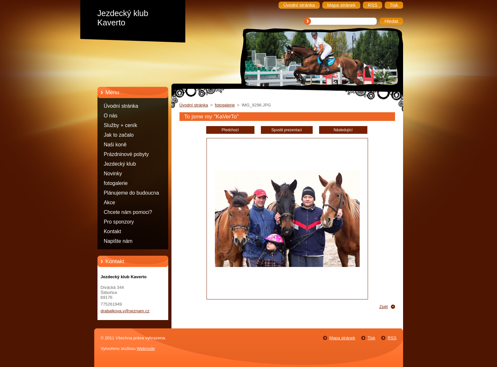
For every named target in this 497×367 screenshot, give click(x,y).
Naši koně (115, 144)
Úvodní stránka (121, 106)
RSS (392, 337)
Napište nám (118, 241)
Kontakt (112, 231)
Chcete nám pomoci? (128, 212)
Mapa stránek (342, 337)
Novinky (113, 173)
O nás (110, 115)
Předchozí (230, 130)
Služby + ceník (120, 125)
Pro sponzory (119, 222)
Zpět (383, 306)
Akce (109, 202)
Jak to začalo (119, 135)
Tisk (371, 337)
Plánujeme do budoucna (131, 193)
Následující (343, 130)
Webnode (146, 348)
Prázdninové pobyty (126, 154)
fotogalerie (116, 183)
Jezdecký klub (120, 164)
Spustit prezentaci (287, 130)
